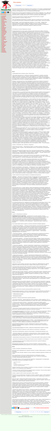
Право (3, 35)
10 (41, 411)
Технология (4, 42)
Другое (3, 20)
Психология (4, 36)
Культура (3, 24)
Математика (4, 27)
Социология (4, 39)
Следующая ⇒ (30, 5)
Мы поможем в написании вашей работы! (42, 407)
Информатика (4, 21)
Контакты (31, 416)
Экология (3, 49)
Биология (3, 17)
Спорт (3, 40)
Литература (4, 25)
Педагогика (4, 33)
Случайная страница (27, 416)
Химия (3, 47)
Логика (3, 26)
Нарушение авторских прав (24, 408)
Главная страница (21, 416)
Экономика (4, 50)
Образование (4, 31)
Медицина (3, 28)
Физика (3, 43)
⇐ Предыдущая (18, 5)
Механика (3, 29)
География (4, 18)
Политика (3, 34)
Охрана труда (4, 32)
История (3, 22)
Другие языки (4, 19)
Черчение (3, 48)
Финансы (3, 46)
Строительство (4, 41)
